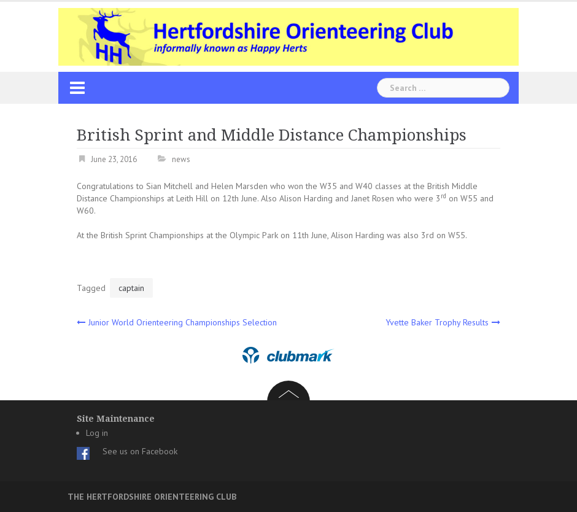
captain (131, 287)
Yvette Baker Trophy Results (437, 322)
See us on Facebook (140, 451)
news (181, 159)
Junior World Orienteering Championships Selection (182, 322)
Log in (97, 432)
